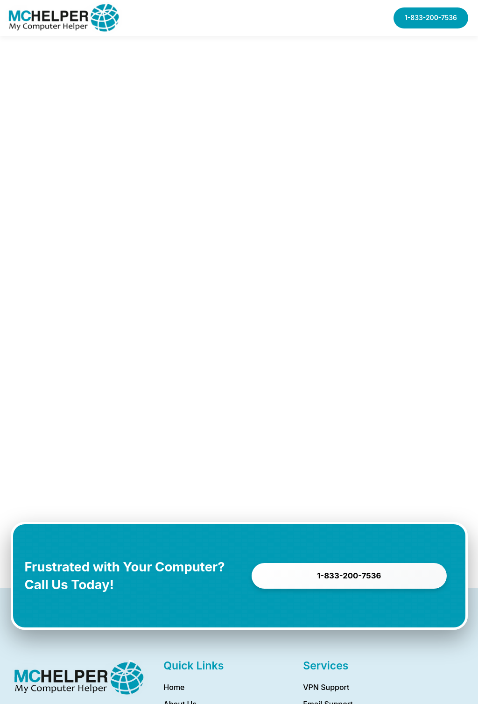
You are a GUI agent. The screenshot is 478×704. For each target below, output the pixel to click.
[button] (343, 18)
